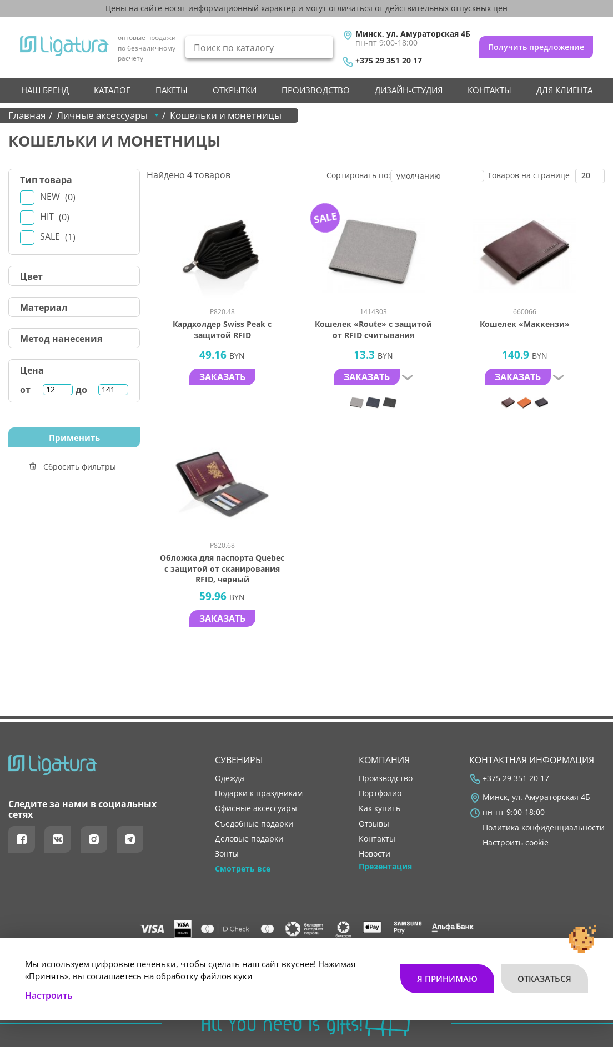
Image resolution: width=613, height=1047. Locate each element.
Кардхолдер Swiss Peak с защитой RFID (222, 329)
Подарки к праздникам (259, 793)
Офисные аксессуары (256, 808)
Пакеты (171, 89)
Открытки (235, 89)
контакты (489, 89)
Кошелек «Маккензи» (525, 324)
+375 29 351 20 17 (388, 60)
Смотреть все (242, 868)
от (25, 390)
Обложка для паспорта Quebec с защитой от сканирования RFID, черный (222, 568)
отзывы (374, 823)
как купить (379, 808)
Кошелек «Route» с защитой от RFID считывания (373, 329)
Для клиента (564, 89)
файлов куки (226, 975)
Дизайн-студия (409, 89)
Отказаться (544, 978)
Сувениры (239, 760)
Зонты (227, 853)
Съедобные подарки (254, 823)
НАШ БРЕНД (45, 89)
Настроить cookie (516, 842)
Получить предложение (536, 47)
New (58, 197)
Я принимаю (447, 978)
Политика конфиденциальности (544, 827)
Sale (58, 237)
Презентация (385, 866)
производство (316, 89)
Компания (384, 760)
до (81, 390)
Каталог (112, 89)
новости (374, 853)
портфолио (380, 793)
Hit (54, 217)
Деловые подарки (249, 838)
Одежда (229, 778)
